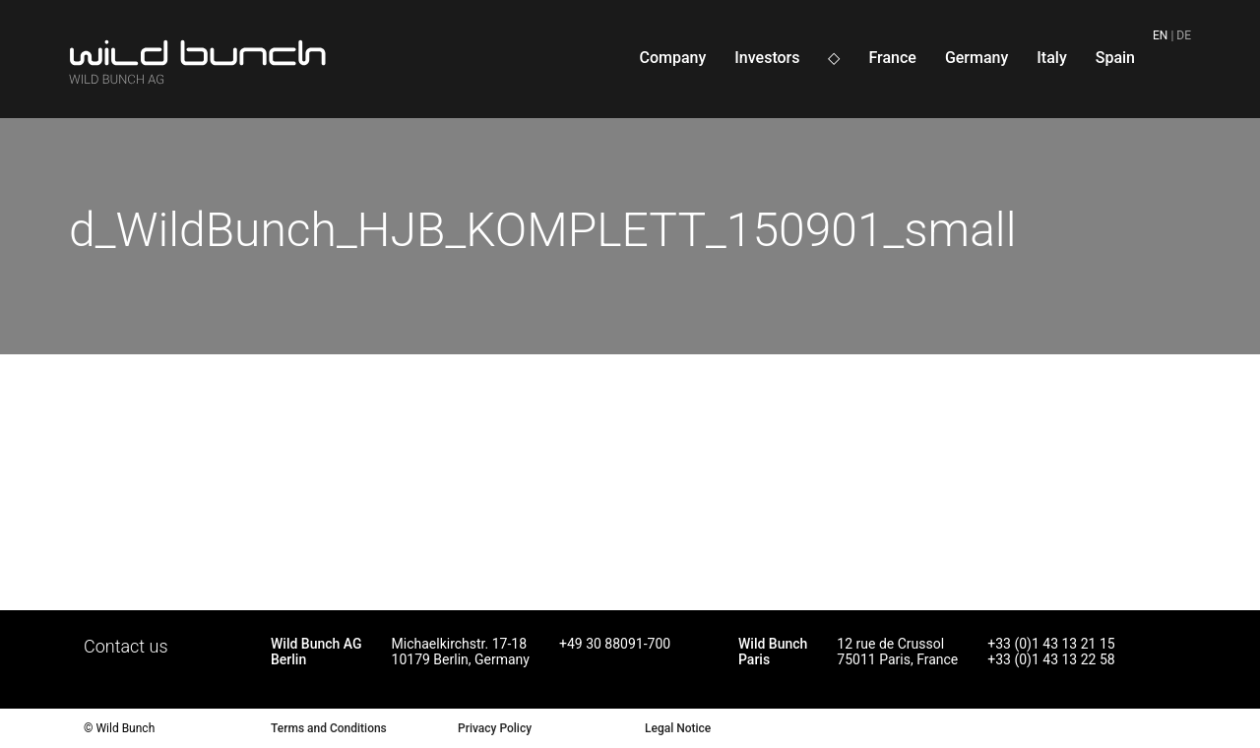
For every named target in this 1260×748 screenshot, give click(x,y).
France (891, 57)
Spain (1115, 57)
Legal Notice (678, 728)
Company (672, 57)
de (1183, 35)
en (1160, 35)
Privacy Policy (495, 728)
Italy (1051, 57)
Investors (766, 57)
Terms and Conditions (329, 728)
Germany (976, 57)
